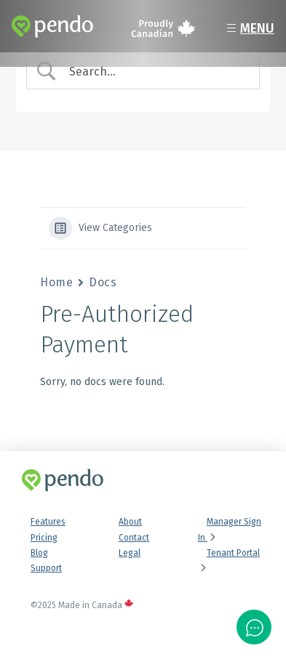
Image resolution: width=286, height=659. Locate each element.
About (130, 522)
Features (48, 522)
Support (46, 568)
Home (56, 282)
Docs (102, 282)
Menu (248, 28)
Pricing (44, 538)
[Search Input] (155, 71)
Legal (129, 553)
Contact (134, 538)
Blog (39, 553)
